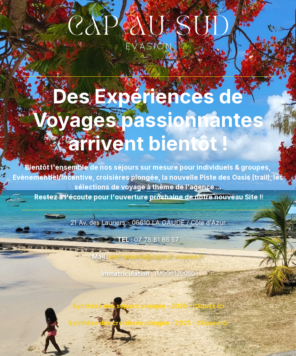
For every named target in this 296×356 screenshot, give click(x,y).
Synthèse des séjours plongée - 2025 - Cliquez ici (148, 306)
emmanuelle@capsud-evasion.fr (157, 256)
